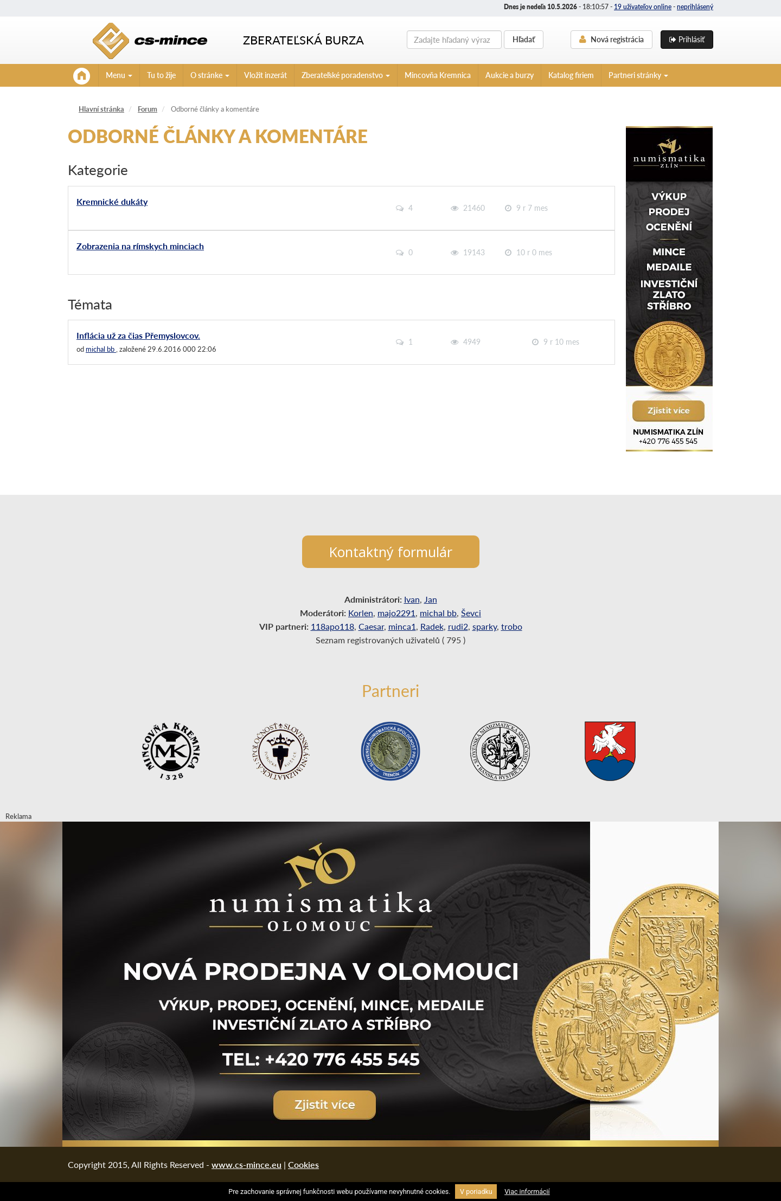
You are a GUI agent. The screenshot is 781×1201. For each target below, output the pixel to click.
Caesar (371, 626)
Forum (147, 109)
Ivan (412, 599)
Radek (432, 626)
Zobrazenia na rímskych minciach (140, 246)
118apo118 (332, 626)
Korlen (360, 613)
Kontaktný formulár (390, 552)
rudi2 (458, 626)
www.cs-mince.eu (246, 1164)
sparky (484, 626)
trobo (511, 626)
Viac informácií (527, 1191)
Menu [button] (119, 75)
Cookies (303, 1164)
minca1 (402, 626)
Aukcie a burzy (509, 75)
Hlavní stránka (101, 109)
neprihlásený (695, 7)
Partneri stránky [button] (638, 75)
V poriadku (476, 1191)
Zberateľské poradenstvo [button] (346, 75)
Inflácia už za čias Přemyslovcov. (138, 335)
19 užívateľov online (642, 7)
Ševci (471, 613)
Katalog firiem (571, 75)
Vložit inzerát (265, 75)
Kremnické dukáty (112, 201)
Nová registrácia (611, 39)
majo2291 (396, 613)
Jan (430, 599)
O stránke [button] (209, 75)
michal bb (101, 349)
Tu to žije (161, 75)
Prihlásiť (687, 39)
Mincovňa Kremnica (438, 75)
